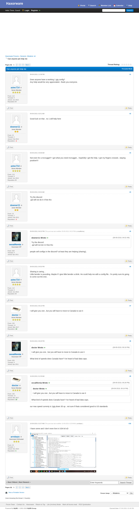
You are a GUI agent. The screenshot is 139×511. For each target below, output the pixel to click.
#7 (130, 306)
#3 (130, 153)
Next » (28, 65)
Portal (82, 5)
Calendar (120, 5)
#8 (130, 341)
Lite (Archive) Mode (54, 504)
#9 (130, 376)
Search (93, 5)
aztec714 (15, 87)
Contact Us (20, 504)
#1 (130, 74)
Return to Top (40, 504)
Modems (30, 56)
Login (27, 10)
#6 (130, 266)
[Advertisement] (69, 32)
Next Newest (24, 482)
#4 (130, 192)
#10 (130, 423)
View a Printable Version (16, 492)
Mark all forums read (69, 504)
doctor (15, 315)
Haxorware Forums (12, 56)
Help (130, 5)
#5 (130, 231)
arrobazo (15, 437)
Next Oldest (12, 482)
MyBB (16, 508)
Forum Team (10, 504)
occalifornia (80, 231)
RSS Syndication (85, 504)
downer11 (15, 127)
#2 (130, 113)
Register (34, 10)
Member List (106, 5)
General (23, 56)
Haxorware (30, 504)
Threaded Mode (127, 69)
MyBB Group (31, 508)
